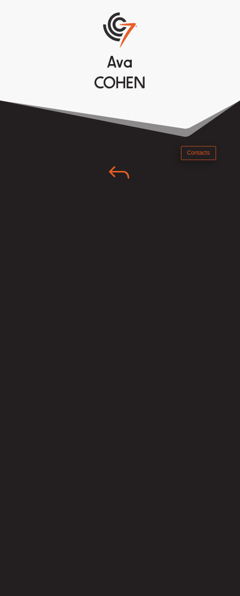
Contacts (198, 152)
